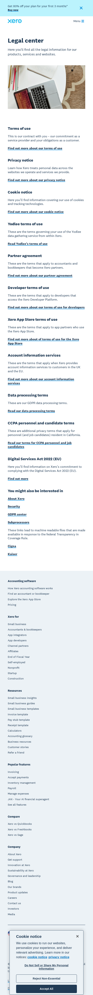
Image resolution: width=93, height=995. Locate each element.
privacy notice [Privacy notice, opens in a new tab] (58, 957)
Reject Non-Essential (46, 978)
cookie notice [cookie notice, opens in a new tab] (37, 957)
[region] (46, 962)
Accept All (46, 988)
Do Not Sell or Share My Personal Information (46, 967)
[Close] (77, 936)
